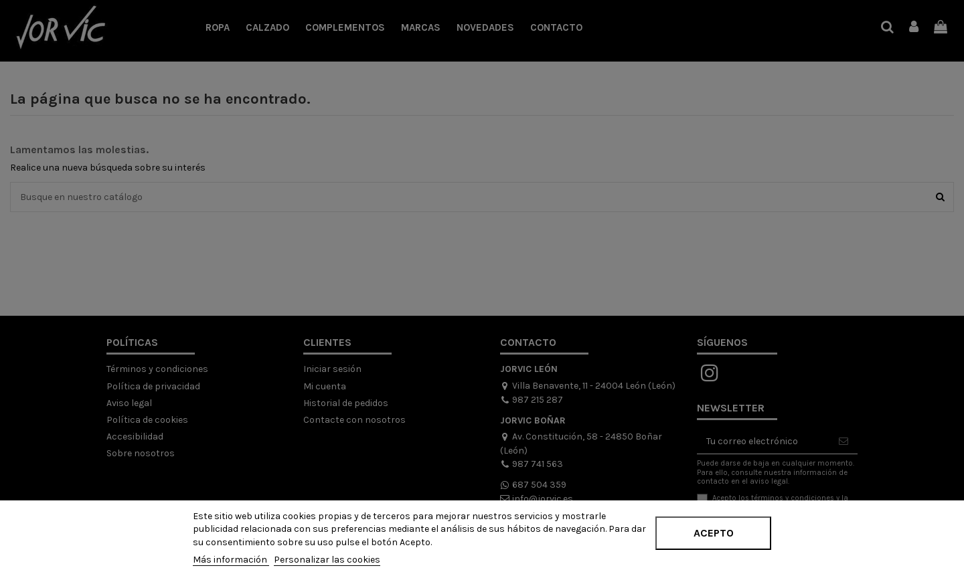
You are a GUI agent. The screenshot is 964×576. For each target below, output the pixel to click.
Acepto (714, 532)
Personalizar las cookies (327, 559)
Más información (231, 559)
